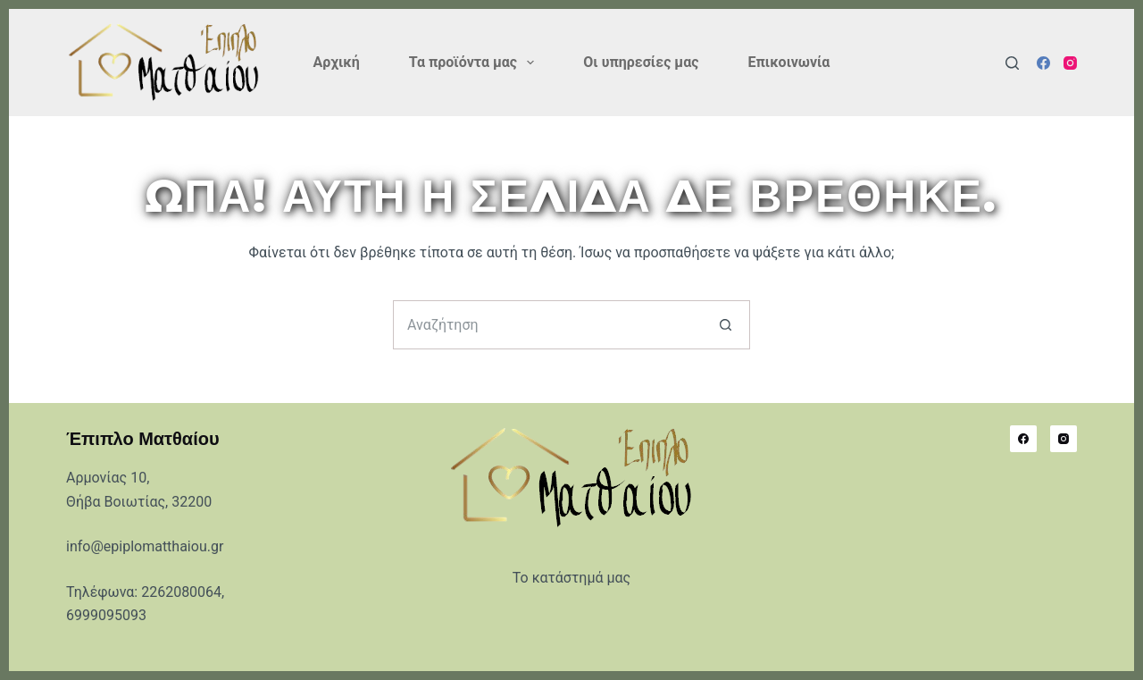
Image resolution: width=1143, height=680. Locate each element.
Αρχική (336, 62)
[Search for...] (547, 324)
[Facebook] (1043, 63)
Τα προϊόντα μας (475, 62)
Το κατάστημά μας (571, 577)
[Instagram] (1070, 63)
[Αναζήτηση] (1012, 63)
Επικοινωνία (788, 62)
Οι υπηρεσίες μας (640, 62)
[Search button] (725, 324)
